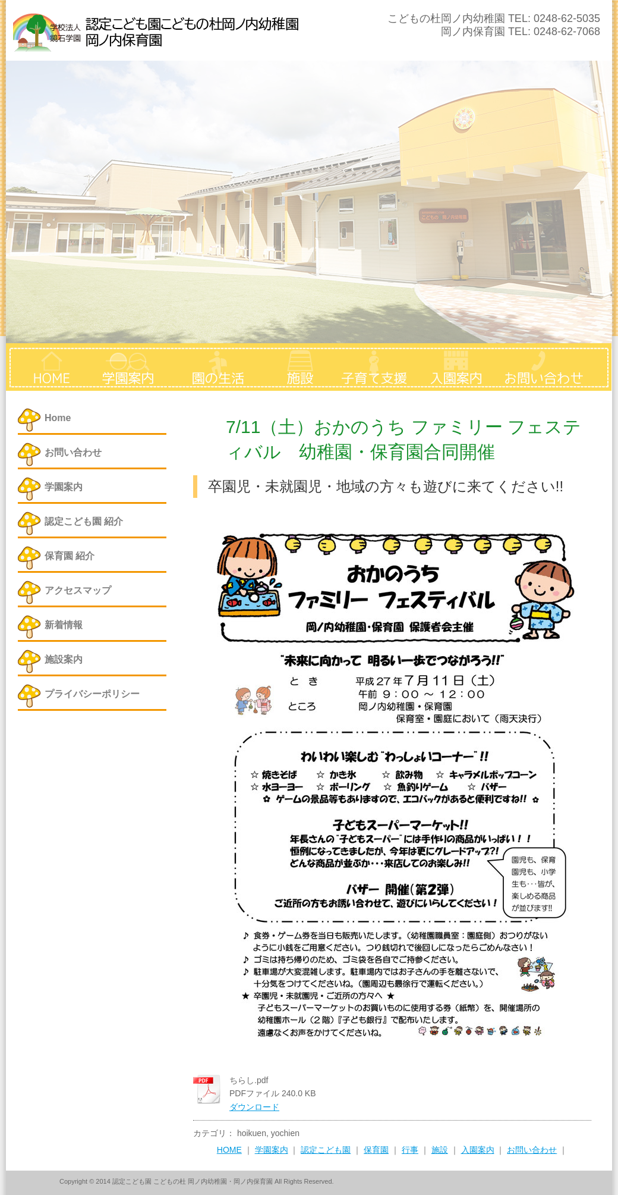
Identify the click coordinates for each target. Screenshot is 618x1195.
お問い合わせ (532, 1150)
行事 (410, 1150)
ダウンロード (254, 1107)
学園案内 (271, 1150)
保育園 (376, 1150)
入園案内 (477, 1150)
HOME (229, 1150)
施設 (439, 1150)
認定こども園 (326, 1150)
